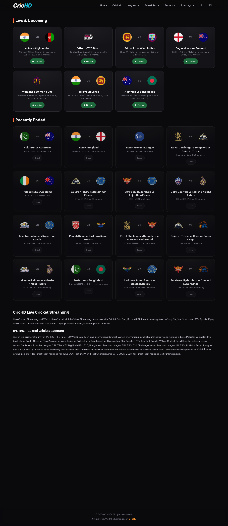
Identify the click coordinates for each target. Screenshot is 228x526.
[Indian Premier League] (139, 147)
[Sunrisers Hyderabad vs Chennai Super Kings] (191, 280)
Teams (170, 5)
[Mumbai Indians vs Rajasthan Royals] (37, 235)
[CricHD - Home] (22, 5)
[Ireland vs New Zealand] (37, 191)
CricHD (132, 518)
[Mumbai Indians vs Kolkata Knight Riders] (37, 280)
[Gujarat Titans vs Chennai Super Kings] (191, 235)
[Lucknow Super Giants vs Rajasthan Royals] (139, 280)
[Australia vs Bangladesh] (139, 91)
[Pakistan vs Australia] (37, 147)
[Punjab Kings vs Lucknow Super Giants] (88, 235)
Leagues (132, 5)
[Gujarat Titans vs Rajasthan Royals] (88, 191)
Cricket (116, 5)
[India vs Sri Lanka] (88, 91)
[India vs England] (88, 147)
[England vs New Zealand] (191, 47)
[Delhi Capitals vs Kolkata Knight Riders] (191, 191)
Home (103, 5)
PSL (211, 5)
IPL (201, 5)
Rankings (187, 5)
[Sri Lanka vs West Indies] (139, 47)
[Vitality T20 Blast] (88, 47)
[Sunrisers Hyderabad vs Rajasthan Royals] (139, 191)
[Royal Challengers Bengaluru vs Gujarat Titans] (191, 147)
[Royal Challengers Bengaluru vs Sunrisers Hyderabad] (139, 235)
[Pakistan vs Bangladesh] (88, 280)
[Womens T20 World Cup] (37, 91)
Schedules (152, 5)
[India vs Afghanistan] (37, 47)
